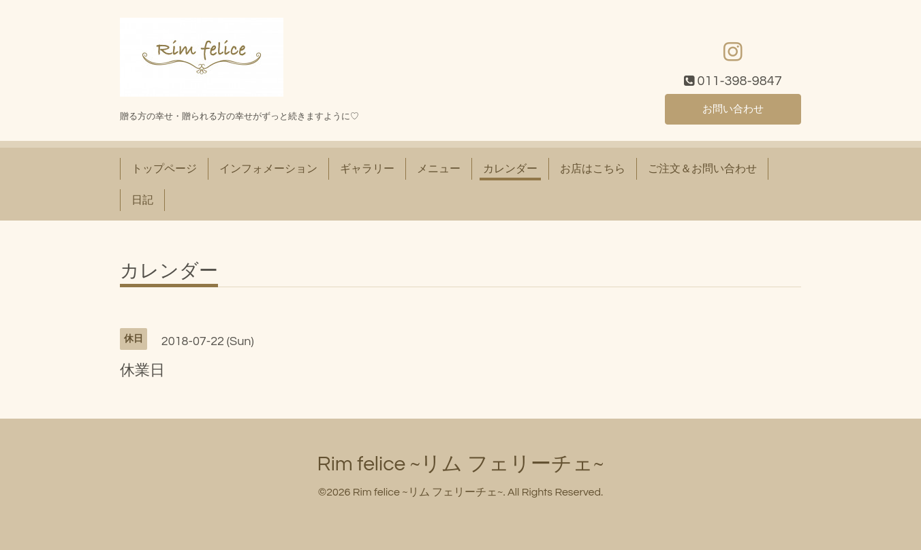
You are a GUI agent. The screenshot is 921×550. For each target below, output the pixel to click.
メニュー (438, 168)
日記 (142, 200)
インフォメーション (268, 168)
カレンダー (510, 168)
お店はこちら (592, 168)
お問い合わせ (733, 108)
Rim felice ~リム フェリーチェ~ (460, 463)
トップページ (164, 168)
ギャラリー (367, 168)
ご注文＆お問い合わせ (702, 168)
